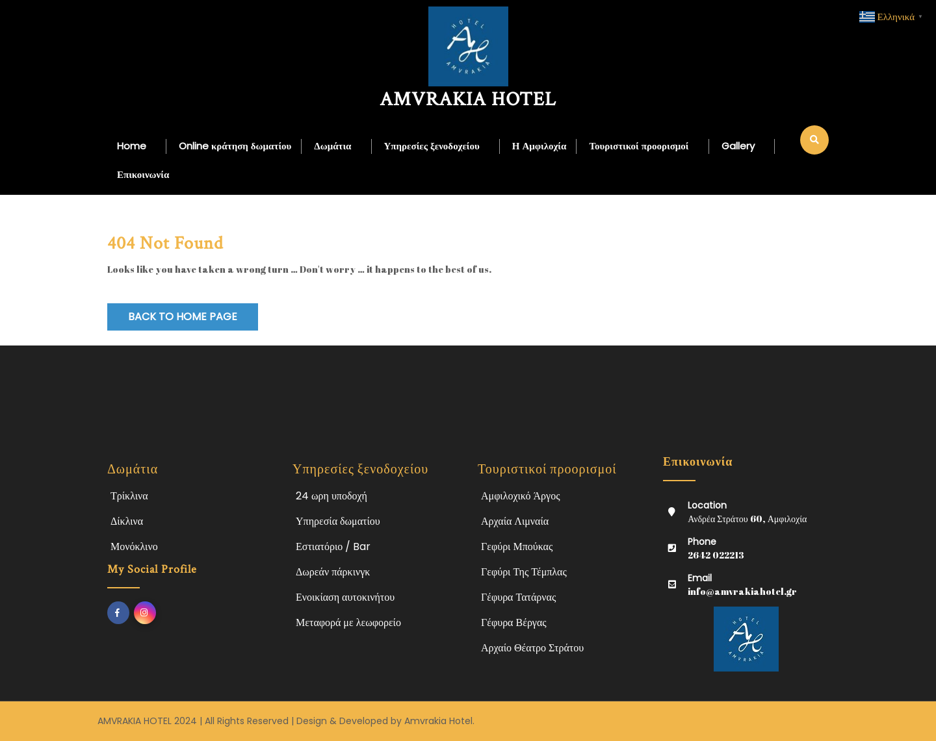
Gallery (738, 146)
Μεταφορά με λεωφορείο (348, 622)
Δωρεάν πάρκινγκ (333, 571)
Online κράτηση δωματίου (235, 146)
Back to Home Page (182, 316)
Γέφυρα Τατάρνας (518, 597)
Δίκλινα (126, 521)
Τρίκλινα (129, 495)
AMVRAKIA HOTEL (468, 99)
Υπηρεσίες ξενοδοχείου (432, 146)
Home (131, 146)
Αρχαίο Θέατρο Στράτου (532, 647)
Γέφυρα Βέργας (514, 622)
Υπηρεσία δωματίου (338, 521)
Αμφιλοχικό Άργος (520, 495)
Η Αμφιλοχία (539, 146)
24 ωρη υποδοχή (331, 495)
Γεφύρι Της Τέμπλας (524, 571)
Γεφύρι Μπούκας (516, 546)
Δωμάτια (332, 146)
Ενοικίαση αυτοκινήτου (345, 597)
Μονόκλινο (134, 546)
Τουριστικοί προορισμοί (638, 146)
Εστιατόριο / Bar (333, 546)
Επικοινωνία (143, 174)
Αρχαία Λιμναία (515, 521)
